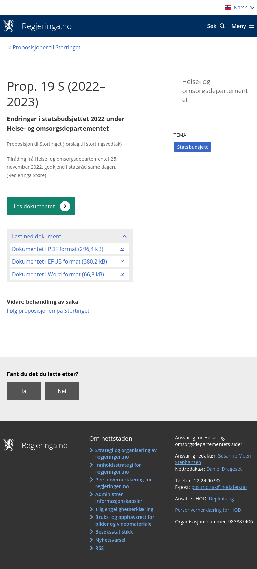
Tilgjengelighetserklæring (124, 509)
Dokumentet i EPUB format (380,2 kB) (59, 261)
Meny (238, 26)
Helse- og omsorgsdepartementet (215, 90)
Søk (212, 26)
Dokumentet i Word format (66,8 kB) (58, 274)
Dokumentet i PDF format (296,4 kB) (57, 249)
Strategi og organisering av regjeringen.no (126, 453)
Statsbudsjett (192, 147)
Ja (23, 391)
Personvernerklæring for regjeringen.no (123, 483)
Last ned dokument (36, 236)
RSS (99, 548)
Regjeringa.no (45, 26)
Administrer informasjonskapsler (119, 497)
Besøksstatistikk (114, 531)
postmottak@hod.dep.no (219, 487)
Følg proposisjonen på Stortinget (48, 310)
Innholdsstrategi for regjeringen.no (118, 468)
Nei (62, 391)
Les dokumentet (34, 206)
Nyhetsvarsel (110, 540)
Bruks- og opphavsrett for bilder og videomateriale (124, 520)
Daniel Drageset (224, 469)
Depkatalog (221, 498)
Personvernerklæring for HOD (208, 510)
